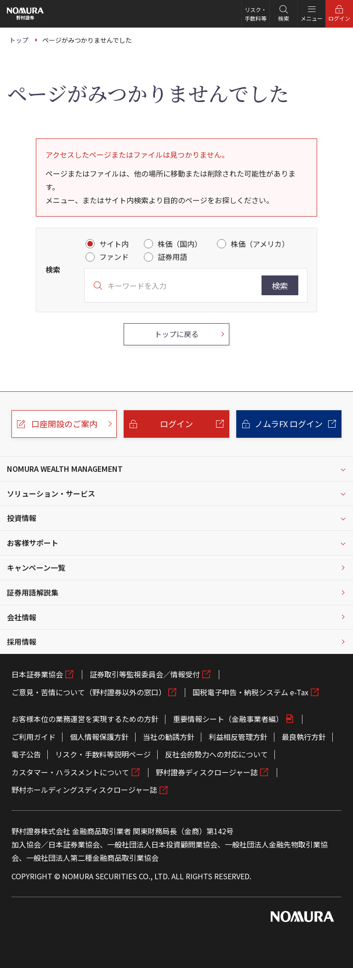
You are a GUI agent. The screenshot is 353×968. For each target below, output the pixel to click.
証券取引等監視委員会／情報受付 (145, 674)
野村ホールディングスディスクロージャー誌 (84, 789)
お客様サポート (32, 542)
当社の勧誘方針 (168, 736)
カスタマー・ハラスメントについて (70, 772)
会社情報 (21, 617)
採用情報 (21, 641)
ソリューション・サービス (51, 493)
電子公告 (26, 754)
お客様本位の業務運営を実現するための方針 (85, 718)
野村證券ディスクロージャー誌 (207, 772)
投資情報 (21, 517)
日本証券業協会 (37, 674)
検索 (280, 286)
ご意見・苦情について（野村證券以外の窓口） (88, 692)
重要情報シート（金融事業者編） (228, 718)
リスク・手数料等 (256, 14)
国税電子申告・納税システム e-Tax (250, 692)
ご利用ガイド (33, 736)
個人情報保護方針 (99, 736)
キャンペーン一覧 (36, 567)
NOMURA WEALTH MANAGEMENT (65, 468)
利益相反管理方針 (238, 736)
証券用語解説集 (32, 592)
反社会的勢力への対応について (216, 754)
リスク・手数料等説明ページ (103, 754)
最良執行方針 (304, 736)
